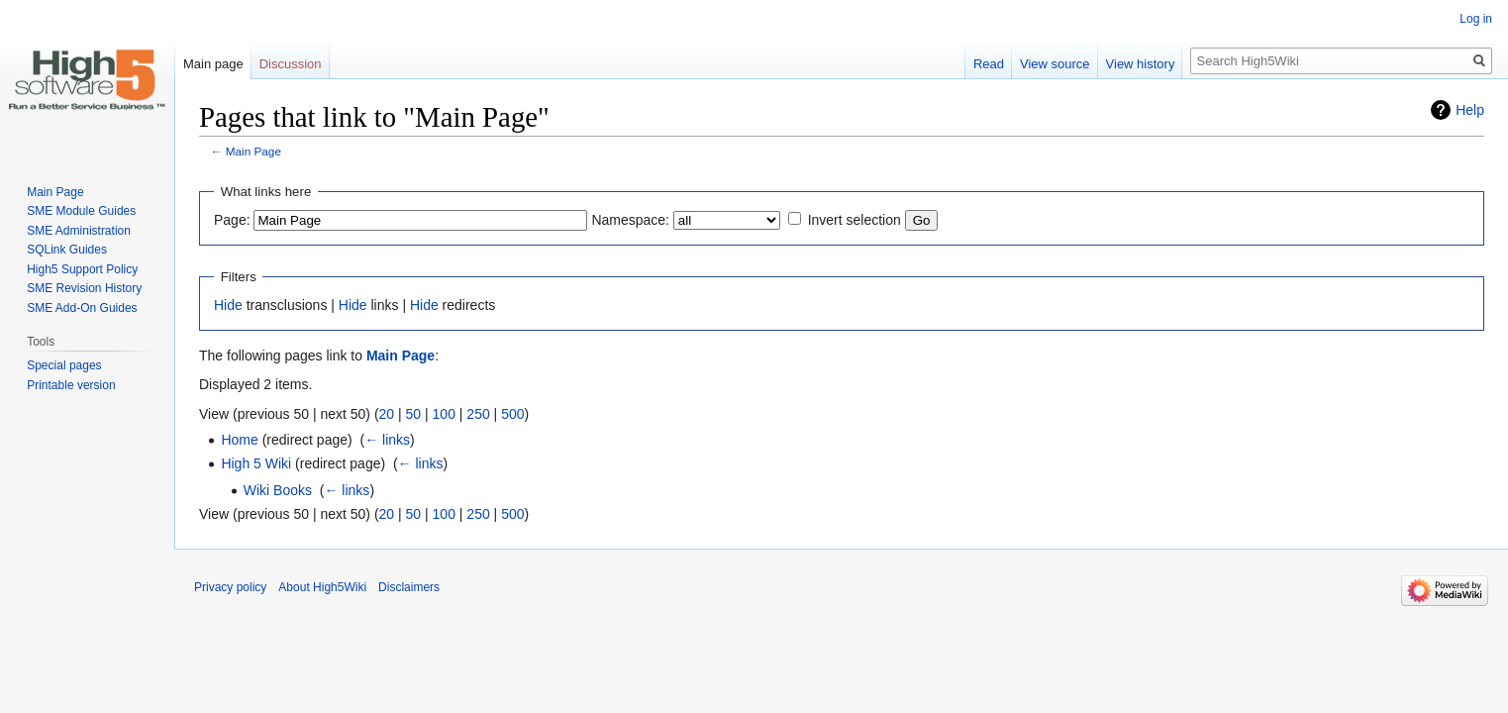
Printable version (71, 385)
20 (387, 414)
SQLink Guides (67, 249)
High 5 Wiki (256, 463)
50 (414, 414)
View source (1055, 63)
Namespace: (630, 220)
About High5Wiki (322, 587)
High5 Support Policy (82, 269)
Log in (1475, 19)
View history (1140, 63)
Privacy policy (230, 587)
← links (387, 440)
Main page (213, 63)
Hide (228, 305)
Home (239, 440)
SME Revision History (84, 288)
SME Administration (79, 231)
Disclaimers (409, 587)
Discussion (290, 63)
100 (444, 414)
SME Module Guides (81, 211)
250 (477, 414)
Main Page (253, 151)
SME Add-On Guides (82, 308)
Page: (232, 220)
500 (512, 414)
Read (988, 63)
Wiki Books (278, 490)
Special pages (64, 365)
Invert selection (854, 220)
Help (1470, 110)
